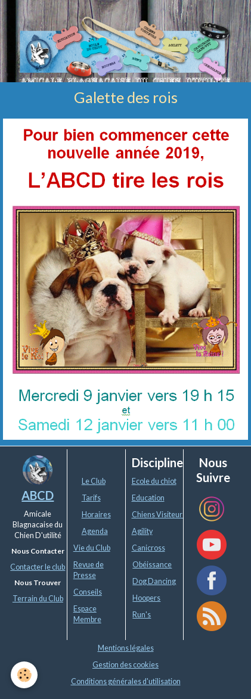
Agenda (95, 531)
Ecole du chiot (154, 481)
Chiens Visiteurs (159, 514)
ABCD (37, 495)
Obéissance (152, 564)
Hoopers (146, 598)
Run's (141, 614)
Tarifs (91, 497)
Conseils (87, 592)
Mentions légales (126, 648)
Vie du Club (91, 547)
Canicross (148, 547)
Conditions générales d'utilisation (126, 681)
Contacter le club (37, 567)
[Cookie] (24, 674)
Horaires (96, 514)
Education (148, 497)
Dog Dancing (154, 581)
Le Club (94, 481)
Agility (142, 531)
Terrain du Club (38, 598)
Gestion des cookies (125, 664)
